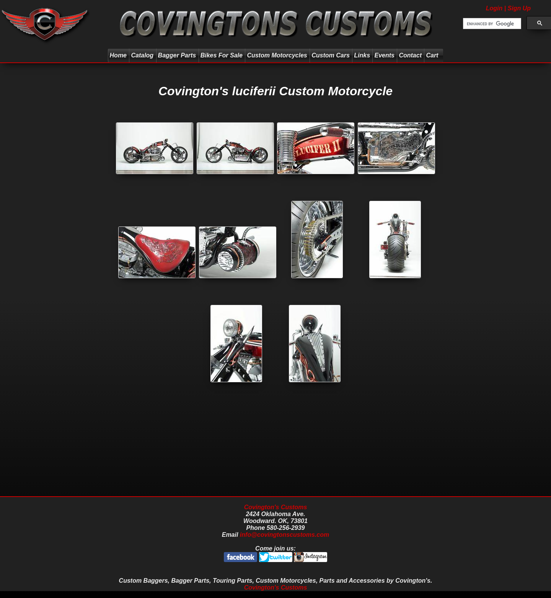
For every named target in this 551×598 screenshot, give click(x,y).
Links (362, 55)
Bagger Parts (177, 55)
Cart (433, 55)
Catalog (142, 55)
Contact (410, 55)
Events (384, 55)
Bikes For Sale (222, 55)
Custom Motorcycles (277, 55)
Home (118, 55)
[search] (491, 23)
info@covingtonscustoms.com (284, 534)
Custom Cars (330, 55)
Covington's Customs (275, 507)
